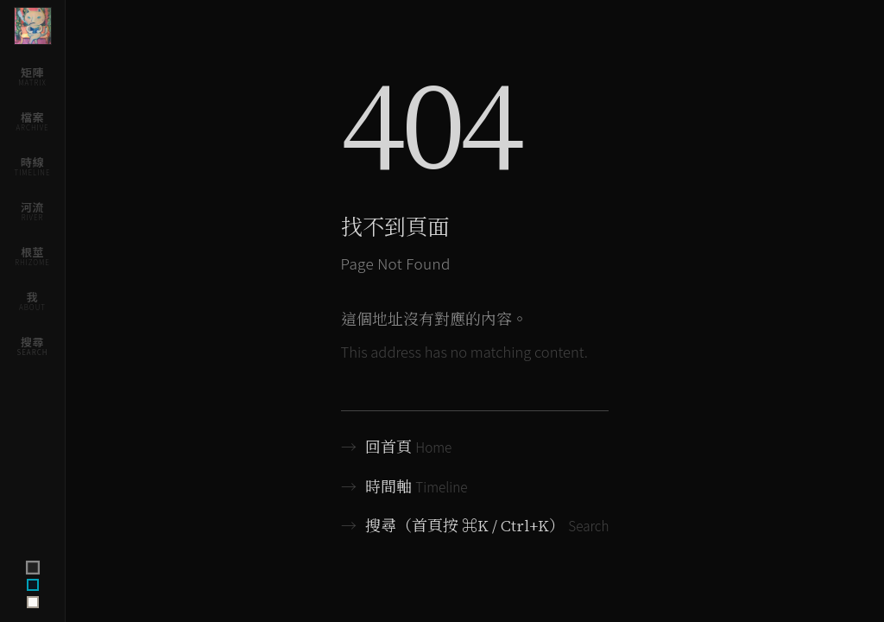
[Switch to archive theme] (33, 602)
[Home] (33, 26)
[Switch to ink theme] (33, 585)
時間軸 (404, 487)
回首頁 (396, 447)
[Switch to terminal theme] (32, 567)
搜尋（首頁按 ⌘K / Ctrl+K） (475, 525)
